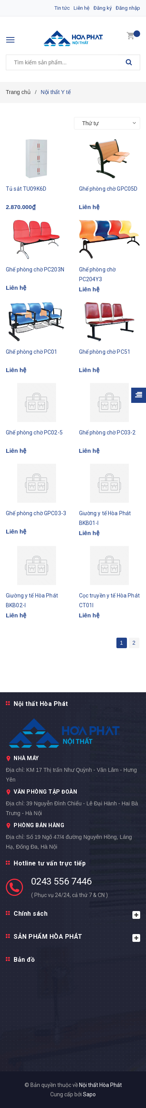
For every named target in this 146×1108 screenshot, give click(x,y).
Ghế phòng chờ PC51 (105, 352)
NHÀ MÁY (26, 758)
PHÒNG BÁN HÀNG (39, 825)
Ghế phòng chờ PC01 (32, 352)
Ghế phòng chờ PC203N (35, 269)
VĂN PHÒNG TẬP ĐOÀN (45, 792)
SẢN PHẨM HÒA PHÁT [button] (77, 937)
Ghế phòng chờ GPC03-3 (36, 513)
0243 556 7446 (61, 881)
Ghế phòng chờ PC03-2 (107, 432)
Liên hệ (82, 8)
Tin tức (62, 8)
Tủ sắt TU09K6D (26, 189)
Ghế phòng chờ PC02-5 (34, 432)
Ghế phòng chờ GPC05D (108, 189)
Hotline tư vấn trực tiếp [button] (50, 863)
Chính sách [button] (77, 914)
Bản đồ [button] (24, 959)
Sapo (89, 1094)
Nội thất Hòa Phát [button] (41, 703)
